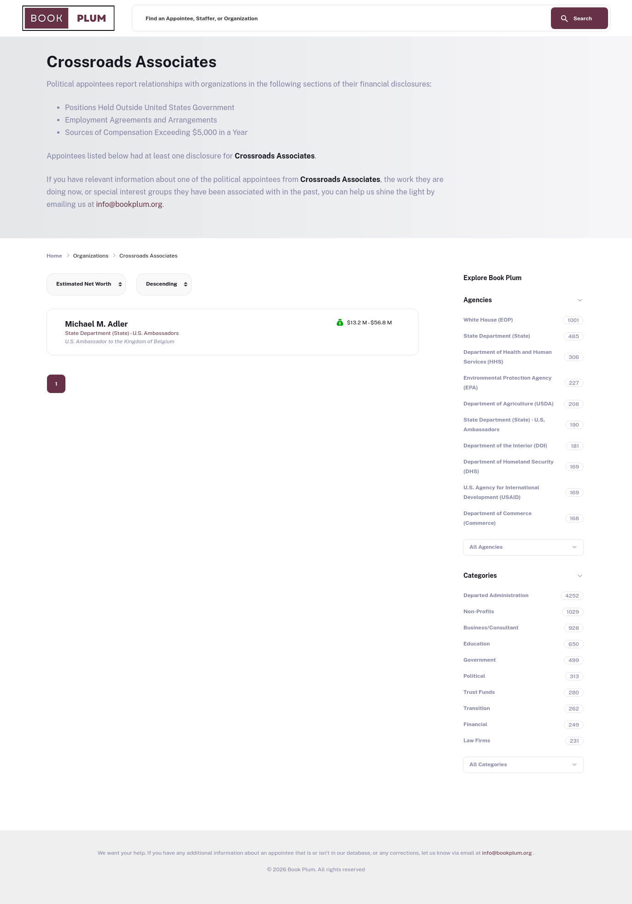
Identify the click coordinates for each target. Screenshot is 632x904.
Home (54, 255)
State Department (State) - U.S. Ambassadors (122, 333)
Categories (480, 575)
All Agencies (486, 547)
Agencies (477, 300)
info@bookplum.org (129, 204)
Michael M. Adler (96, 324)
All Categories (488, 764)
